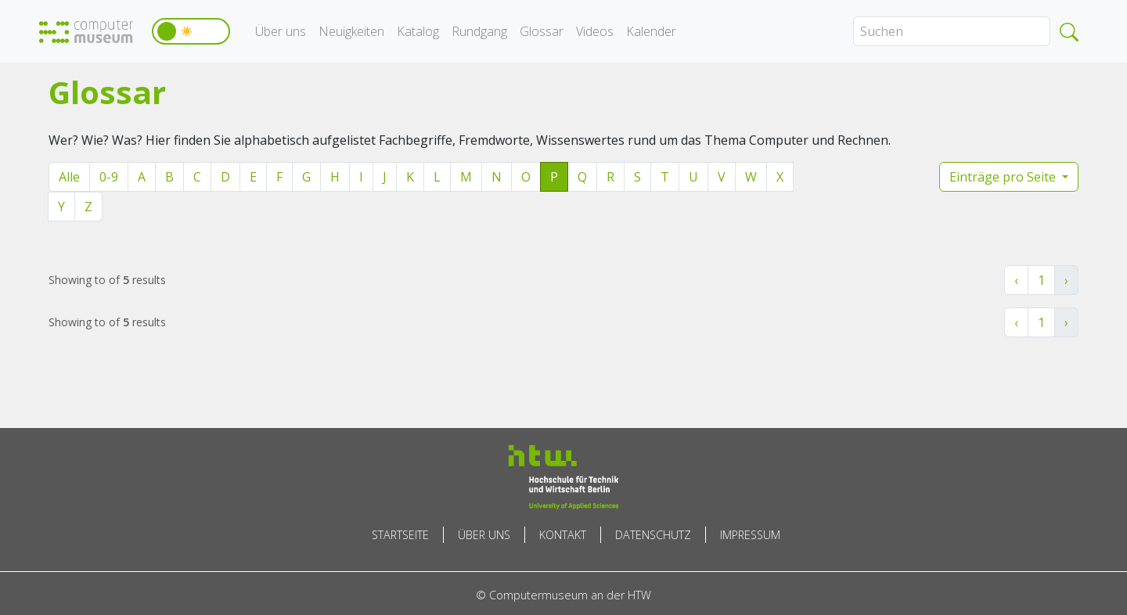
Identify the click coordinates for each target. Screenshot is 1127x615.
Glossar (542, 31)
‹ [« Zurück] (1016, 280)
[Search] (951, 31)
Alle (69, 176)
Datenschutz (653, 534)
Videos (595, 31)
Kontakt (562, 534)
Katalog (418, 31)
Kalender (651, 31)
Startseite (400, 534)
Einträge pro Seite (1004, 176)
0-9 (108, 176)
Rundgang (479, 31)
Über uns (280, 31)
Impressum (750, 534)
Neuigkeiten (351, 31)
